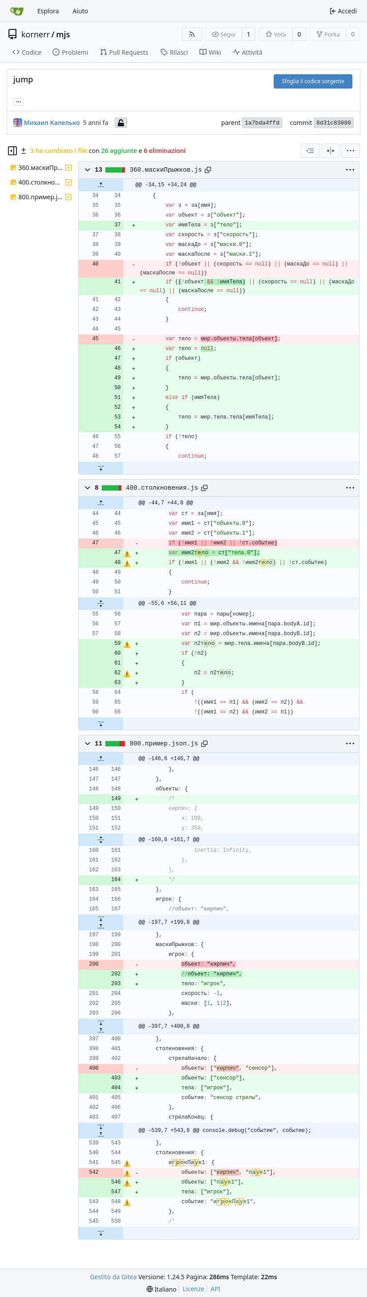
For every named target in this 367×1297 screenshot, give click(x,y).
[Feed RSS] (192, 34)
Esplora (48, 11)
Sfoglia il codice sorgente (313, 81)
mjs (63, 34)
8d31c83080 (333, 123)
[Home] (16, 11)
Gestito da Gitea (113, 1277)
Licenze (193, 1289)
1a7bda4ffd (262, 123)
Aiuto (80, 11)
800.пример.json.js (164, 743)
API (215, 1289)
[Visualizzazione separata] (330, 151)
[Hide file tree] (12, 150)
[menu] (350, 151)
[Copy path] (208, 170)
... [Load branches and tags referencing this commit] (18, 101)
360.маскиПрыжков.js (166, 169)
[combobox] (310, 151)
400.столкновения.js (162, 487)
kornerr (35, 34)
